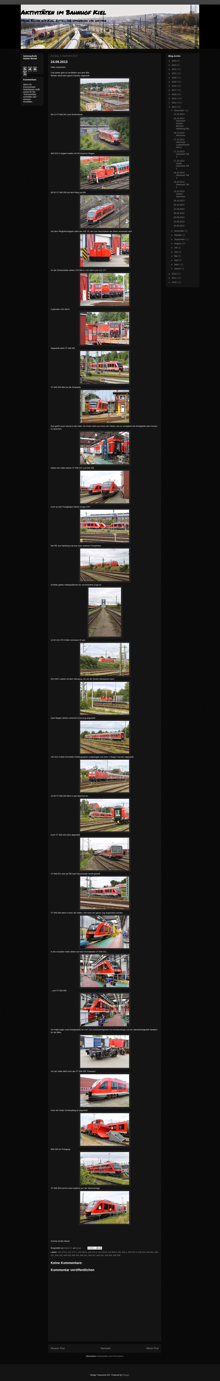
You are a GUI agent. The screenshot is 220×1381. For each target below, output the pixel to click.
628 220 (141, 1252)
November (179, 231)
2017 (174, 90)
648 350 (100, 1255)
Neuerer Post (58, 1348)
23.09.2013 (179, 226)
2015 (174, 98)
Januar (177, 268)
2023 (174, 65)
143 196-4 (82, 1252)
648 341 (83, 1255)
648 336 (67, 1255)
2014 (174, 102)
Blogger (126, 1375)
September (179, 239)
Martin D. (68, 1248)
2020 (174, 77)
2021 (174, 73)
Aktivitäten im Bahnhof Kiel (63, 12)
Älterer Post (152, 1348)
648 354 (108, 1255)
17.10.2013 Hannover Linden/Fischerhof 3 (181, 143)
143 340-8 (102, 1252)
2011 (174, 278)
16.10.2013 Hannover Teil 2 (181, 175)
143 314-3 (92, 1252)
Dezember (179, 110)
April (176, 260)
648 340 (75, 1255)
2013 (174, 107)
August (177, 243)
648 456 (116, 1255)
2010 (174, 282)
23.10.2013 (179, 114)
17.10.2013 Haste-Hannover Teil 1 (181, 165)
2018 (174, 86)
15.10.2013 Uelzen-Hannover (179, 194)
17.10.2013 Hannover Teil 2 (181, 154)
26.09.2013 (179, 213)
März (177, 264)
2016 (174, 94)
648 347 (91, 1255)
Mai (176, 256)
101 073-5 (62, 1252)
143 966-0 (112, 1252)
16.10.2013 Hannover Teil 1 (181, 184)
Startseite (105, 1348)
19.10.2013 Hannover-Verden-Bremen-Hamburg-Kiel (181, 123)
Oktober (178, 235)
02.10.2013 (179, 205)
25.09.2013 (179, 217)
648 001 (150, 1252)
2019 (174, 82)
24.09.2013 (179, 221)
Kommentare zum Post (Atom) (110, 1356)
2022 (174, 69)
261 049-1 (122, 1252)
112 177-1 (72, 1252)
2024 (174, 61)
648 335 (58, 1255)
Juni (176, 252)
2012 (174, 274)
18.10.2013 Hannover (179, 134)
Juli (176, 247)
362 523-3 (132, 1252)
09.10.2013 (179, 200)
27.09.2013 (179, 209)
